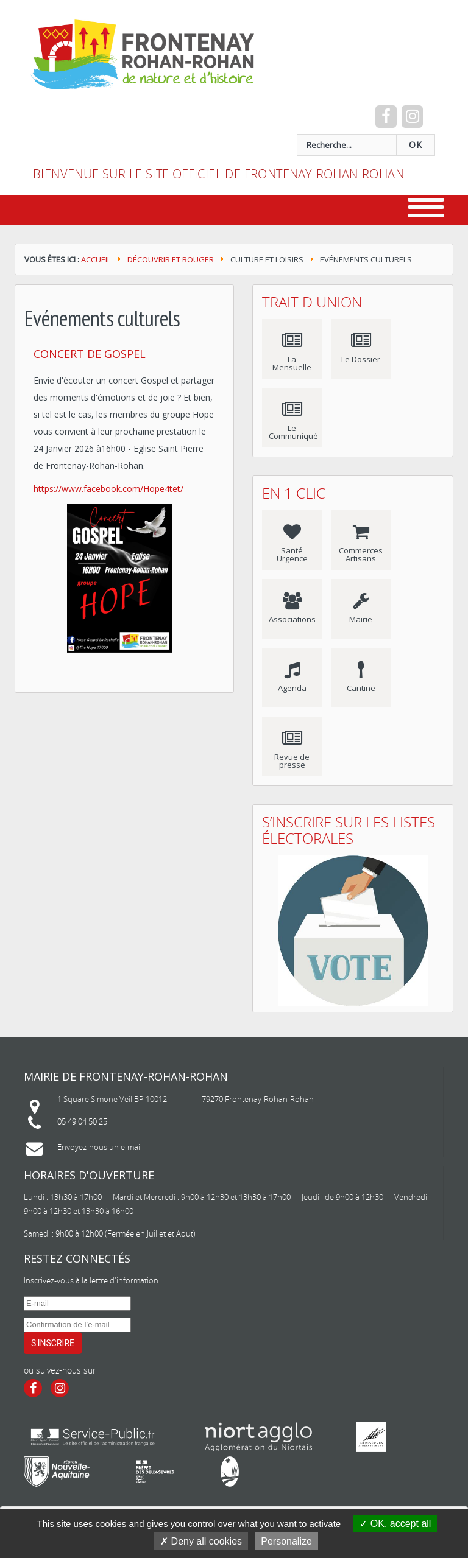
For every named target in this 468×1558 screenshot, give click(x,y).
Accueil (96, 259)
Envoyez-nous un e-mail (99, 1147)
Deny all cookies (201, 1541)
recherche (33, 134)
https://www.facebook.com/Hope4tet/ (108, 488)
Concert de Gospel (90, 353)
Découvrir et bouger (170, 259)
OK (415, 145)
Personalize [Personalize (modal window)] (286, 1541)
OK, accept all (395, 1523)
